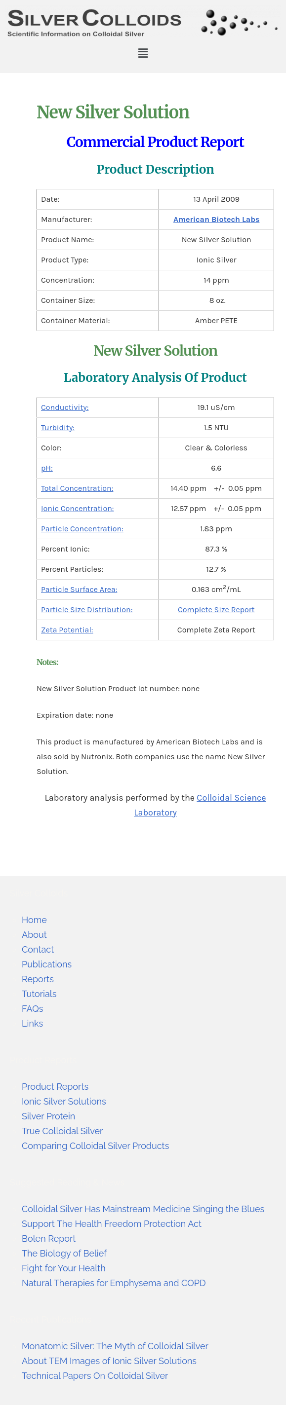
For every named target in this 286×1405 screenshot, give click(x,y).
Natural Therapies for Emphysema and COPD (114, 1283)
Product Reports (55, 1086)
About (34, 934)
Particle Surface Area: (79, 589)
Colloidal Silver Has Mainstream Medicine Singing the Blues (143, 1209)
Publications (47, 964)
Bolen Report (49, 1238)
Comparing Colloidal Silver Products (95, 1146)
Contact (38, 949)
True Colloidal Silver (62, 1131)
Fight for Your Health (64, 1268)
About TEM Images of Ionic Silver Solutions (109, 1361)
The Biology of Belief (64, 1253)
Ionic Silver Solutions (64, 1101)
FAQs (32, 1008)
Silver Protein (48, 1116)
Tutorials (39, 994)
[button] (142, 53)
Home (34, 920)
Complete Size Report (216, 609)
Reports (38, 979)
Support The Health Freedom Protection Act (112, 1224)
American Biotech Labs (216, 219)
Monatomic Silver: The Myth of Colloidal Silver (115, 1346)
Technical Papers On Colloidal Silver (95, 1375)
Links (32, 1023)
